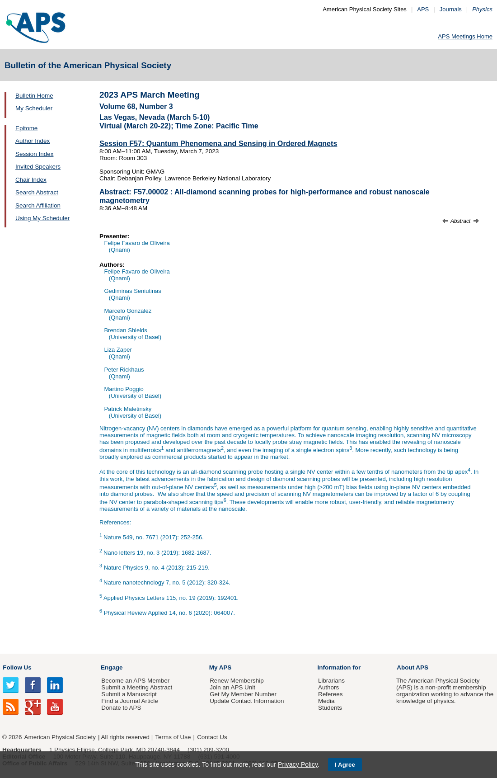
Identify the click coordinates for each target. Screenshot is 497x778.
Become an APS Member (135, 680)
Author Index (32, 140)
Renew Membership (237, 680)
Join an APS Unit (232, 687)
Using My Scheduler (42, 218)
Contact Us (212, 737)
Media (326, 701)
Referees (330, 694)
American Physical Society (60, 737)
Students (330, 707)
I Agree (345, 764)
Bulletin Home (34, 95)
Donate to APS (121, 707)
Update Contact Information (247, 701)
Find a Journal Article (129, 701)
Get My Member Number (243, 694)
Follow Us (17, 667)
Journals (451, 9)
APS (423, 9)
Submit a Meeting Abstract (136, 687)
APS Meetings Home (465, 36)
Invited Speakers (38, 166)
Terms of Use (173, 737)
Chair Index (31, 179)
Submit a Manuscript (128, 694)
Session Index (34, 154)
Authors (328, 687)
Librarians (331, 680)
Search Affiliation (38, 205)
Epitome (26, 128)
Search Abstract (36, 192)
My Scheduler (33, 108)
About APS (412, 667)
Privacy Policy (298, 764)
